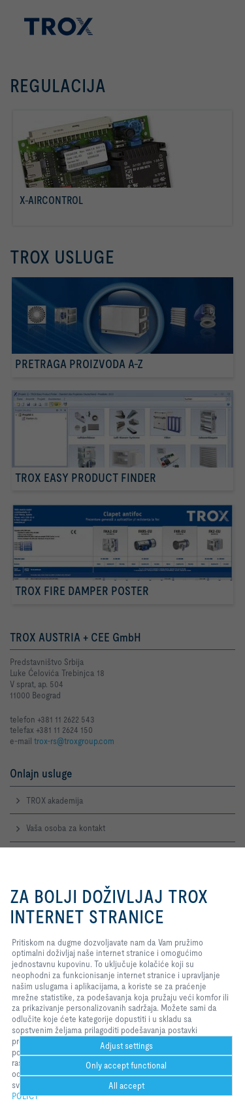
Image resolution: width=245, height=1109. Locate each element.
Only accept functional (126, 1065)
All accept (126, 1085)
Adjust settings (126, 1045)
